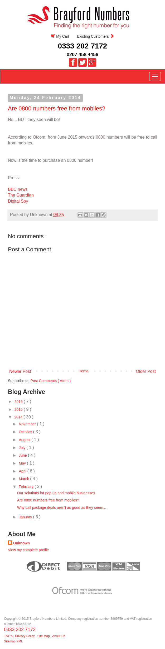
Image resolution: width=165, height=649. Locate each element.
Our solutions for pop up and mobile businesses (56, 493)
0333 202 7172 (82, 46)
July (23, 448)
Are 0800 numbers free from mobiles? (48, 500)
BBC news (18, 189)
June (23, 455)
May (23, 463)
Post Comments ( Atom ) (51, 381)
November (28, 424)
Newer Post (20, 371)
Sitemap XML (13, 641)
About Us (58, 636)
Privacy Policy (25, 636)
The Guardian (21, 195)
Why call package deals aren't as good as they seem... (61, 507)
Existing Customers (95, 36)
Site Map (43, 636)
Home (83, 371)
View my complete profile (28, 550)
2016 (19, 401)
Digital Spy (18, 201)
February (27, 487)
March (24, 479)
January (26, 517)
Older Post (146, 371)
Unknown (21, 543)
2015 (19, 409)
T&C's (8, 636)
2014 (18, 417)
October (26, 432)
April (23, 471)
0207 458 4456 (82, 54)
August (25, 440)
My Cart (60, 36)
